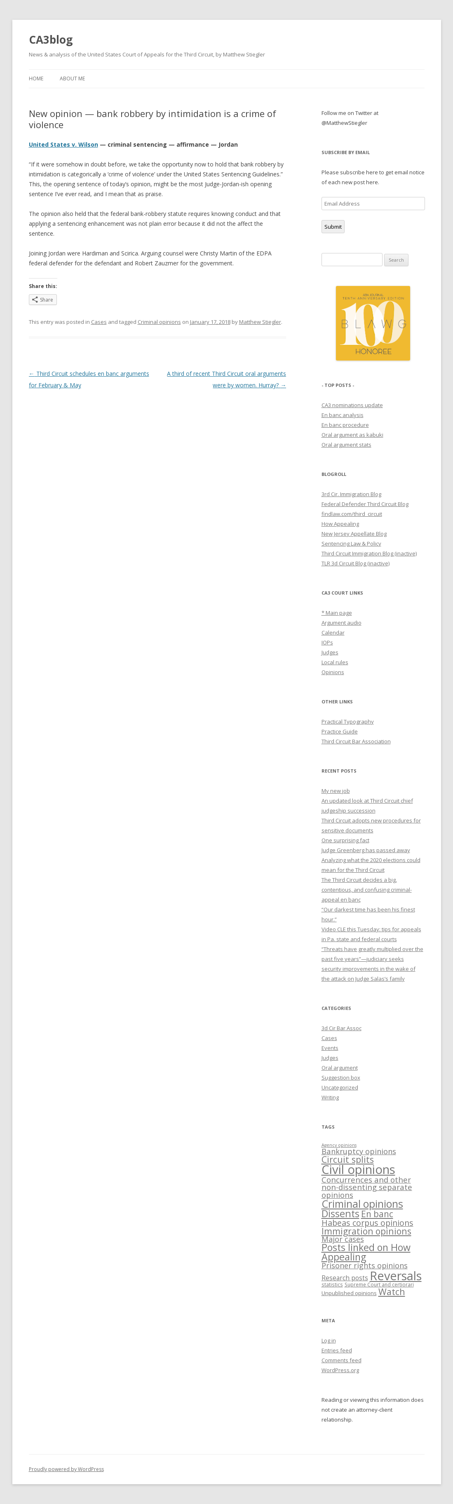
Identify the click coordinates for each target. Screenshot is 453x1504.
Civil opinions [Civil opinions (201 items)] (358, 1169)
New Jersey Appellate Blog (354, 533)
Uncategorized (340, 1087)
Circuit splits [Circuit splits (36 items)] (348, 1159)
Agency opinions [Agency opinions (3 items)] (339, 1145)
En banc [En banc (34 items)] (377, 1214)
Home (36, 78)
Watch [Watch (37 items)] (391, 1292)
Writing (330, 1097)
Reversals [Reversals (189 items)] (396, 1275)
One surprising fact (345, 840)
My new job (336, 790)
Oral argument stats (346, 444)
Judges (330, 652)
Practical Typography (348, 721)
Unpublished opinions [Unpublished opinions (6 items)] (349, 1293)
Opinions (333, 672)
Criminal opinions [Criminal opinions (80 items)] (362, 1204)
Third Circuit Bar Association (356, 741)
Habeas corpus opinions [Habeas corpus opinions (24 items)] (367, 1222)
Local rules (335, 662)
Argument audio (341, 622)
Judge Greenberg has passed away (366, 850)
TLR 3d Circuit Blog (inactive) (356, 563)
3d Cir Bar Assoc (341, 1028)
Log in (329, 1340)
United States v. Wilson (63, 144)
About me (72, 78)
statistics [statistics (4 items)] (332, 1284)
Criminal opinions (159, 322)
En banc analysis (343, 415)
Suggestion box (341, 1077)
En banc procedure (345, 425)
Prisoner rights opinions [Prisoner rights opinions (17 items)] (365, 1265)
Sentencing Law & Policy (351, 543)
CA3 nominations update (352, 405)
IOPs (327, 642)
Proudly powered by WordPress (66, 1469)
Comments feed (341, 1360)
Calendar (333, 632)
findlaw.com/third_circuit (352, 514)
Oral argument (340, 1067)
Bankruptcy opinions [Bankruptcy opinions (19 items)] (359, 1151)
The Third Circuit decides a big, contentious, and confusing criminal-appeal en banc (367, 889)
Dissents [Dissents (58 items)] (340, 1213)
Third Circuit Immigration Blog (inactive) (369, 553)
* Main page (337, 612)
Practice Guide (340, 731)
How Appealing (340, 523)
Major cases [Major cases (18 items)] (343, 1239)
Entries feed (337, 1350)
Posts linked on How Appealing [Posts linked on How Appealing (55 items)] (366, 1252)
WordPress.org (340, 1370)
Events (330, 1048)
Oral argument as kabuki (352, 434)
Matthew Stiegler (260, 322)
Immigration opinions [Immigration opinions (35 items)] (366, 1231)
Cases (99, 322)
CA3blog (51, 39)
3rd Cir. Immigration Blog (351, 494)
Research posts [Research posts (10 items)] (345, 1277)
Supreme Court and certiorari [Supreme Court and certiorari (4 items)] (379, 1284)
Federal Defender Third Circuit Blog (365, 504)
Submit (333, 226)
